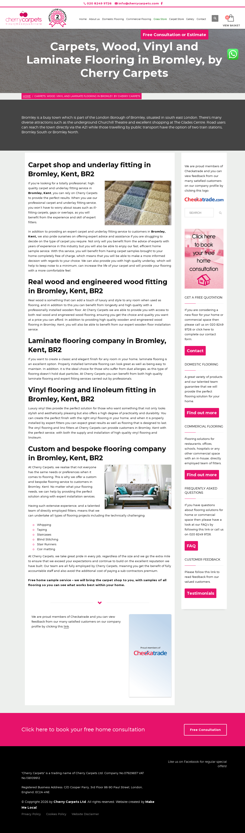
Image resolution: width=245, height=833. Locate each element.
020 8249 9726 (99, 3)
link (66, 626)
